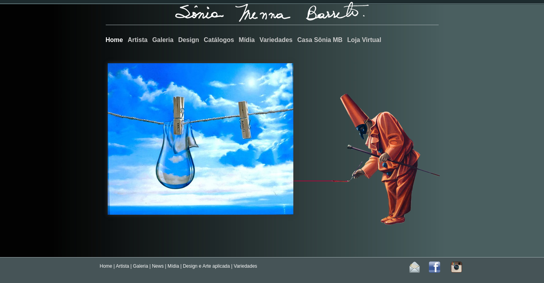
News (158, 266)
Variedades (245, 266)
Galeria (140, 266)
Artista (122, 266)
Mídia (173, 266)
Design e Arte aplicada (206, 266)
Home (106, 266)
